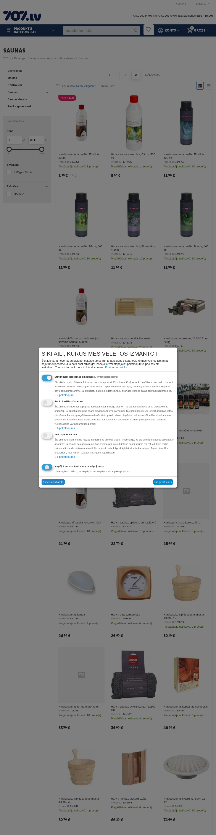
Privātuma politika (116, 367)
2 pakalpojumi (64, 394)
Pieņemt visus (163, 482)
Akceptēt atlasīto (53, 482)
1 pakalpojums (65, 427)
